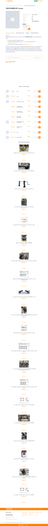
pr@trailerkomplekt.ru (12, 43)
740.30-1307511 (12, 132)
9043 (25, 370)
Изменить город (37, 57)
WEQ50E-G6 (25, 478)
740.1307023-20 (12, 127)
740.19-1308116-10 (13, 96)
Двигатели (24, 515)
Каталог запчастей (12, 5)
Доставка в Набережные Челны (14, 57)
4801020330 (25, 243)
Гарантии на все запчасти (10, 517)
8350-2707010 (24, 441)
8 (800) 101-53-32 (26, 44)
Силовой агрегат (20, 5)
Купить (24, 160)
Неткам (20, 522)
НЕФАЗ (30, 515)
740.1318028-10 (12, 106)
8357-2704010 (24, 207)
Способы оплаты (20, 33)
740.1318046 (13, 101)
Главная (7, 5)
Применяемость (35, 33)
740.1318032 (13, 111)
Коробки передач (32, 512)
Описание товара (10, 33)
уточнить (27, 26)
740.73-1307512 (13, 137)
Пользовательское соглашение (11, 519)
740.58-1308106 (12, 91)
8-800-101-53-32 (8, 512)
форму (23, 41)
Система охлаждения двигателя (29, 5)
